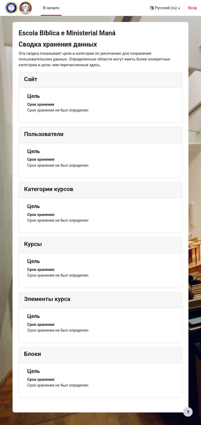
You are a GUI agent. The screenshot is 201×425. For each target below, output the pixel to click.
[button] (165, 8)
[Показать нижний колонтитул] (188, 412)
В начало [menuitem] (51, 7)
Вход (192, 7)
